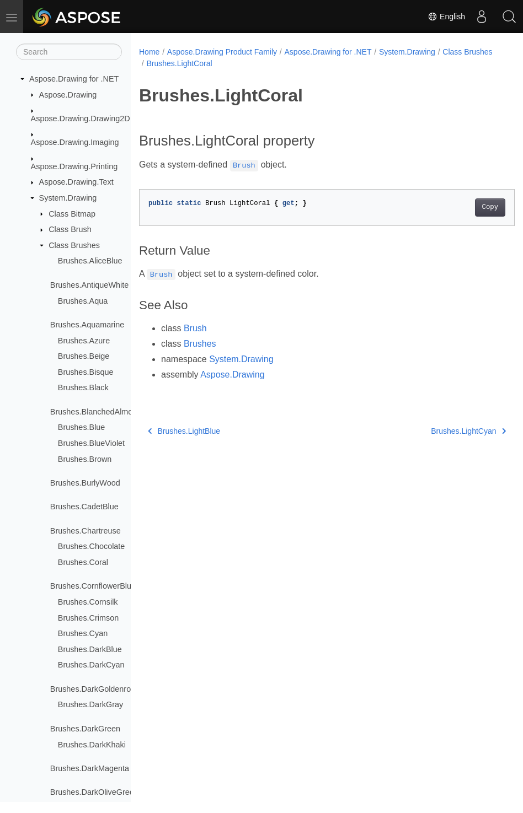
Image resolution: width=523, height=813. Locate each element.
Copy (464, 207)
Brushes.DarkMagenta (89, 768)
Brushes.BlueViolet (91, 443)
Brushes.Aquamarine (87, 324)
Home (149, 51)
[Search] (69, 52)
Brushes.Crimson (88, 617)
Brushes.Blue (81, 427)
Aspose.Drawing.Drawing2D (80, 118)
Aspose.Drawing (68, 94)
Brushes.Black (83, 387)
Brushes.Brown (85, 459)
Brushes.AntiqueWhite (89, 285)
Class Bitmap (72, 213)
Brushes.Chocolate (91, 546)
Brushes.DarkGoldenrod (92, 689)
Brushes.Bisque (86, 372)
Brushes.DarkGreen (85, 728)
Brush (195, 328)
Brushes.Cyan (83, 633)
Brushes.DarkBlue (90, 649)
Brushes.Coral (83, 562)
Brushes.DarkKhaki (92, 744)
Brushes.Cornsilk (88, 601)
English (446, 16)
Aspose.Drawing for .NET (74, 78)
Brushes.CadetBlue (84, 506)
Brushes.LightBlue (184, 431)
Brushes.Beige (84, 356)
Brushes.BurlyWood (85, 482)
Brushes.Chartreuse (85, 530)
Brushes (200, 343)
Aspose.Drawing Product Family (222, 51)
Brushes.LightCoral (236, 63)
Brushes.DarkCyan (91, 664)
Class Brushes (74, 245)
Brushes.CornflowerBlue (93, 586)
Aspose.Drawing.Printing (74, 166)
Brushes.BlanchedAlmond (96, 411)
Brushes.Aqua (83, 301)
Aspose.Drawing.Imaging (75, 142)
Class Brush (70, 229)
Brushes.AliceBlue (90, 260)
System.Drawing (68, 197)
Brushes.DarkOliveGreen (94, 792)
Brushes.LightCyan (441, 431)
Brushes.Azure (84, 340)
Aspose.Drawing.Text (76, 181)
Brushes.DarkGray (90, 704)
